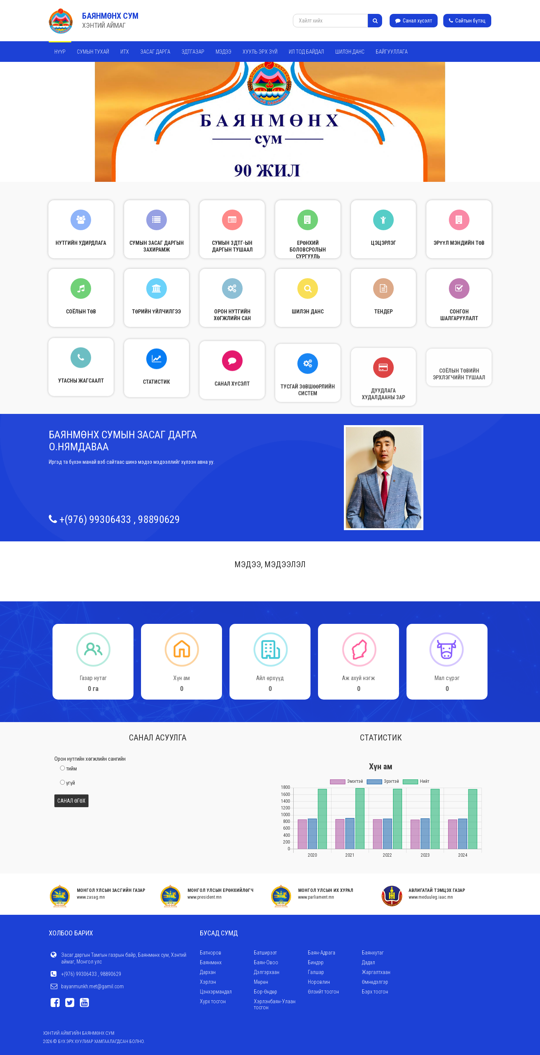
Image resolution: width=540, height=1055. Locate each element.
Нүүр (60, 52)
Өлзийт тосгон (323, 992)
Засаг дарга (155, 52)
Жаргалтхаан (376, 972)
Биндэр (316, 962)
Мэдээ (223, 52)
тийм (71, 769)
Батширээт (265, 953)
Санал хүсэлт (413, 21)
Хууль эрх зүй (260, 52)
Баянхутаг (373, 953)
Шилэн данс (349, 52)
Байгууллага (392, 52)
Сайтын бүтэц (467, 21)
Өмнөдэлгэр (375, 982)
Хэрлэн (208, 982)
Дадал (368, 962)
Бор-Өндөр (265, 992)
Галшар (316, 972)
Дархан (208, 972)
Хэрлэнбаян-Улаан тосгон (275, 1004)
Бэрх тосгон (375, 992)
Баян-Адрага (321, 953)
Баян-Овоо (266, 962)
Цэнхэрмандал (216, 992)
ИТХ (124, 52)
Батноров (210, 953)
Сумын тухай (93, 52)
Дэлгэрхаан (266, 972)
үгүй (70, 783)
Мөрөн (261, 982)
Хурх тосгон (213, 1001)
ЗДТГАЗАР (193, 52)
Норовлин (319, 982)
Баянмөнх (211, 962)
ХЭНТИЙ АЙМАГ (104, 25)
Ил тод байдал (306, 52)
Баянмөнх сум (110, 16)
